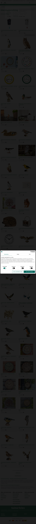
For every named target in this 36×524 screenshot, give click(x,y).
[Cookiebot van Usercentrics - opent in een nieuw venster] (31, 251)
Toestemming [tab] (6, 254)
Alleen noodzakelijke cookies (17, 271)
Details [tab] (18, 254)
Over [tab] (30, 254)
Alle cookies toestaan (29, 271)
